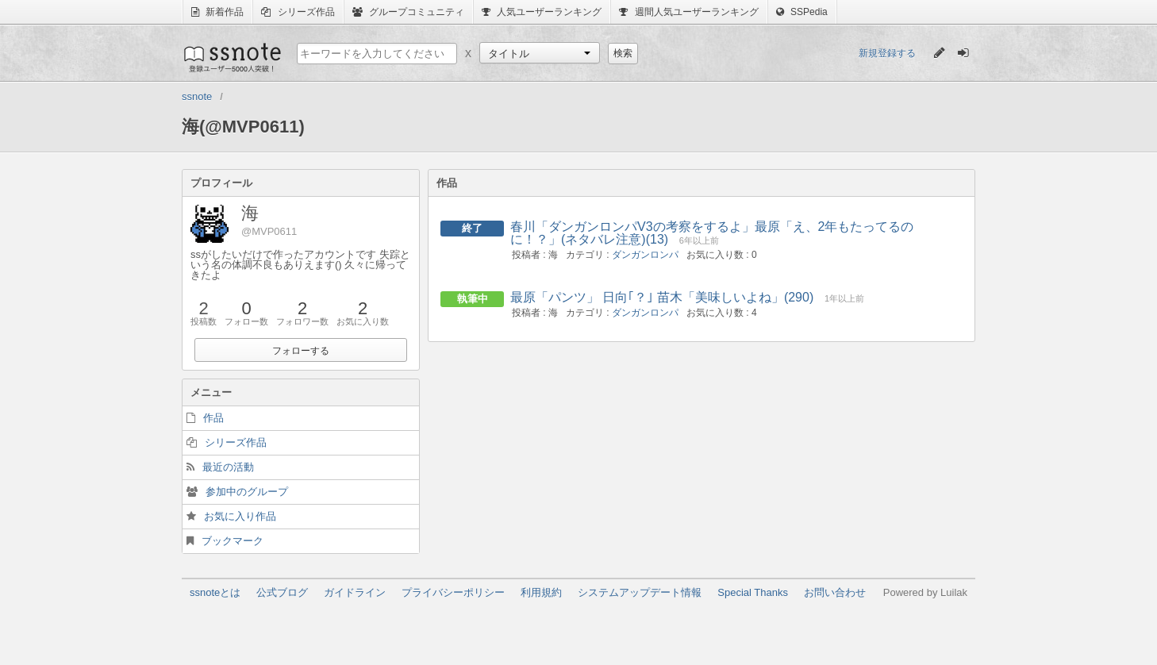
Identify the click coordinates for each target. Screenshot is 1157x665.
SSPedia (802, 11)
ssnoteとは (215, 592)
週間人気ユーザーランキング (688, 11)
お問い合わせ (835, 592)
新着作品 (217, 11)
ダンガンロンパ (645, 254)
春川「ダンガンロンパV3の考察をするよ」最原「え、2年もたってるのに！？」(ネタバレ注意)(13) (711, 233)
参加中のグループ (247, 491)
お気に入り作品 (240, 516)
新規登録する (887, 53)
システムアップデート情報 (640, 592)
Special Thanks (752, 592)
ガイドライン (355, 592)
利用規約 (541, 592)
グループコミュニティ (408, 11)
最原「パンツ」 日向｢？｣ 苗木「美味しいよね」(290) (661, 297)
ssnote (231, 57)
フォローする (300, 350)
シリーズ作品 (297, 11)
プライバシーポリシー (453, 592)
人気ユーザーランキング (542, 11)
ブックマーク (232, 541)
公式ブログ (282, 592)
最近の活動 (228, 467)
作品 (213, 418)
